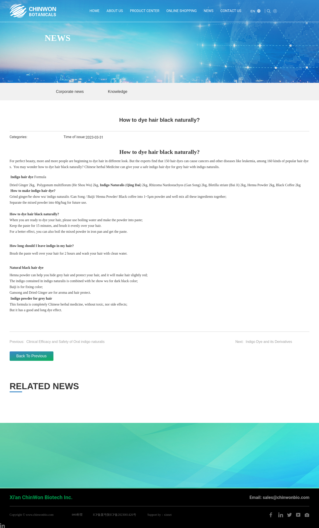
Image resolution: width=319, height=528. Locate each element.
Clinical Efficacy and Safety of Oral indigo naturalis (65, 342)
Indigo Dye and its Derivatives (269, 342)
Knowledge (117, 91)
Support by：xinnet (159, 514)
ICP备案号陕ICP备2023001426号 (114, 514)
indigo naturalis (58, 196)
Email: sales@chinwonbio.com (280, 497)
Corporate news (70, 91)
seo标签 (77, 514)
